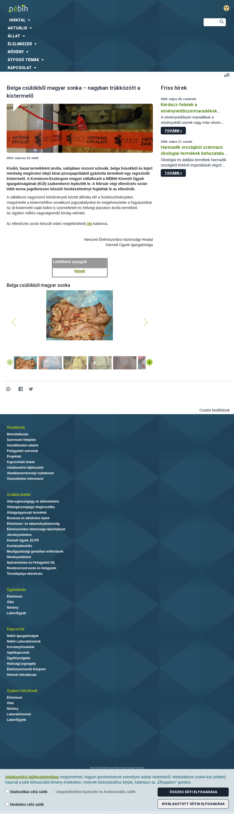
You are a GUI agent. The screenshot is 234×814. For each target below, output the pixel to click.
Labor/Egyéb (16, 613)
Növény (12, 607)
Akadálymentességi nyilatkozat (30, 473)
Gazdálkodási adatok (22, 445)
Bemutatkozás (17, 434)
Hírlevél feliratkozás (22, 675)
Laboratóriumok (19, 714)
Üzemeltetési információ (25, 479)
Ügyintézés (16, 589)
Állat (10, 602)
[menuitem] (97, 20)
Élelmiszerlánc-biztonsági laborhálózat (36, 529)
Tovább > (173, 131)
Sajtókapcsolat (18, 652)
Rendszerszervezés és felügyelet (31, 568)
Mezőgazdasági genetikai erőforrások (35, 551)
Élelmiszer (14, 596)
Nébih (78, 8)
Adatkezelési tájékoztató (25, 467)
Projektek (14, 456)
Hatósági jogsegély (21, 664)
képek (80, 271)
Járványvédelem (19, 535)
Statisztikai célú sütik (26, 791)
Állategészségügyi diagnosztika (31, 507)
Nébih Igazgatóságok (23, 636)
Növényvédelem (19, 557)
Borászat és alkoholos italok (28, 518)
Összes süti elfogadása (193, 792)
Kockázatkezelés (19, 546)
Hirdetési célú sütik (24, 804)
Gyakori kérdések (22, 691)
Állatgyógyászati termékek (27, 512)
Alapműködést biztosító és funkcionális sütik (94, 791)
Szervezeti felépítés (21, 440)
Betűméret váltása (226, 75)
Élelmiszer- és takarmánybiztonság (33, 524)
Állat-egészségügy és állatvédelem (33, 501)
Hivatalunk (16, 427)
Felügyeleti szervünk (22, 451)
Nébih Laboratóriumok (24, 641)
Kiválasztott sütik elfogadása (193, 804)
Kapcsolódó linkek (21, 462)
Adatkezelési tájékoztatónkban (32, 777)
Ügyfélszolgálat (18, 658)
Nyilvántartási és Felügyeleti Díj (30, 562)
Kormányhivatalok (20, 647)
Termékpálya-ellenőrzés (25, 574)
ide (89, 223)
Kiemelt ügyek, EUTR (23, 540)
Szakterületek (18, 494)
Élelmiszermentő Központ (26, 669)
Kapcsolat (15, 629)
